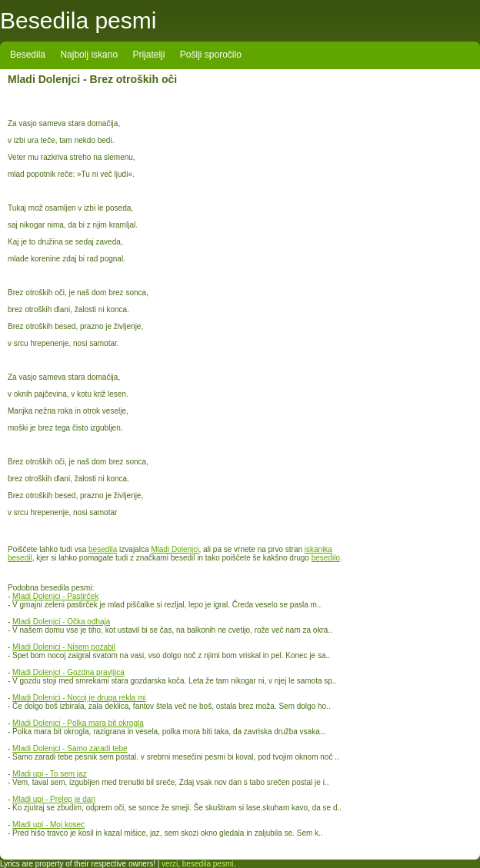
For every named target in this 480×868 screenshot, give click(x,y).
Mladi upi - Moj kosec (48, 824)
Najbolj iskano (89, 54)
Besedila (27, 54)
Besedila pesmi (78, 20)
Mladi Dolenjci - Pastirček (55, 596)
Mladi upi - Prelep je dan (53, 799)
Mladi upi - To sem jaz (49, 774)
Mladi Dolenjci (174, 549)
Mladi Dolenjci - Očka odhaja (61, 621)
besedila (102, 549)
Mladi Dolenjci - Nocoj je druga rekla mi (78, 697)
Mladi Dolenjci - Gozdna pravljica (68, 672)
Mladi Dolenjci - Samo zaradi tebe (70, 748)
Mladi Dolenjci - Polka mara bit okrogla (78, 723)
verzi (170, 864)
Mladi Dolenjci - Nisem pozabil (63, 647)
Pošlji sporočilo (211, 54)
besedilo (326, 558)
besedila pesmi (208, 864)
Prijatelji (148, 54)
